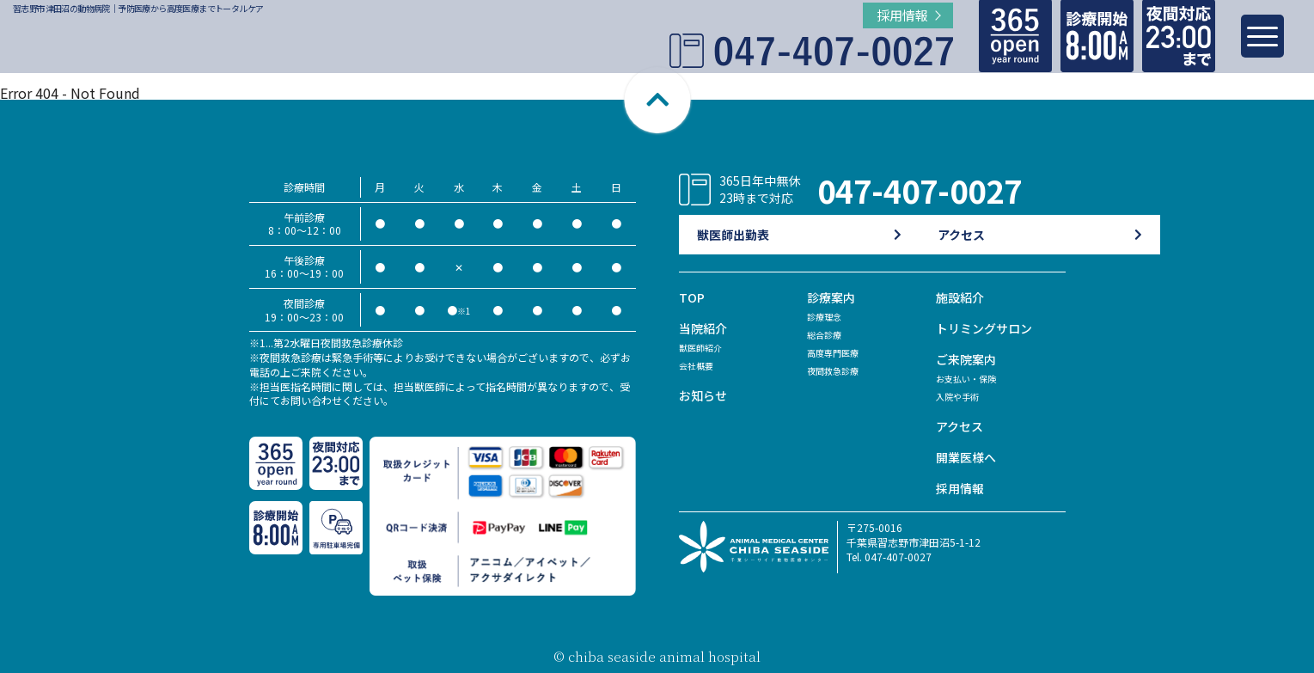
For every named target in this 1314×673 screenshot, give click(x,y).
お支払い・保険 (972, 377)
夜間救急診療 (838, 370)
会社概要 (699, 365)
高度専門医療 (838, 352)
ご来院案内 (968, 359)
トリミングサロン (987, 328)
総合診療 (827, 334)
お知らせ (704, 395)
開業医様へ (968, 457)
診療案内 (833, 297)
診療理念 (827, 316)
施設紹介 (961, 297)
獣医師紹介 (704, 347)
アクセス (961, 426)
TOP (692, 297)
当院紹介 (704, 328)
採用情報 (961, 488)
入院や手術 (961, 396)
